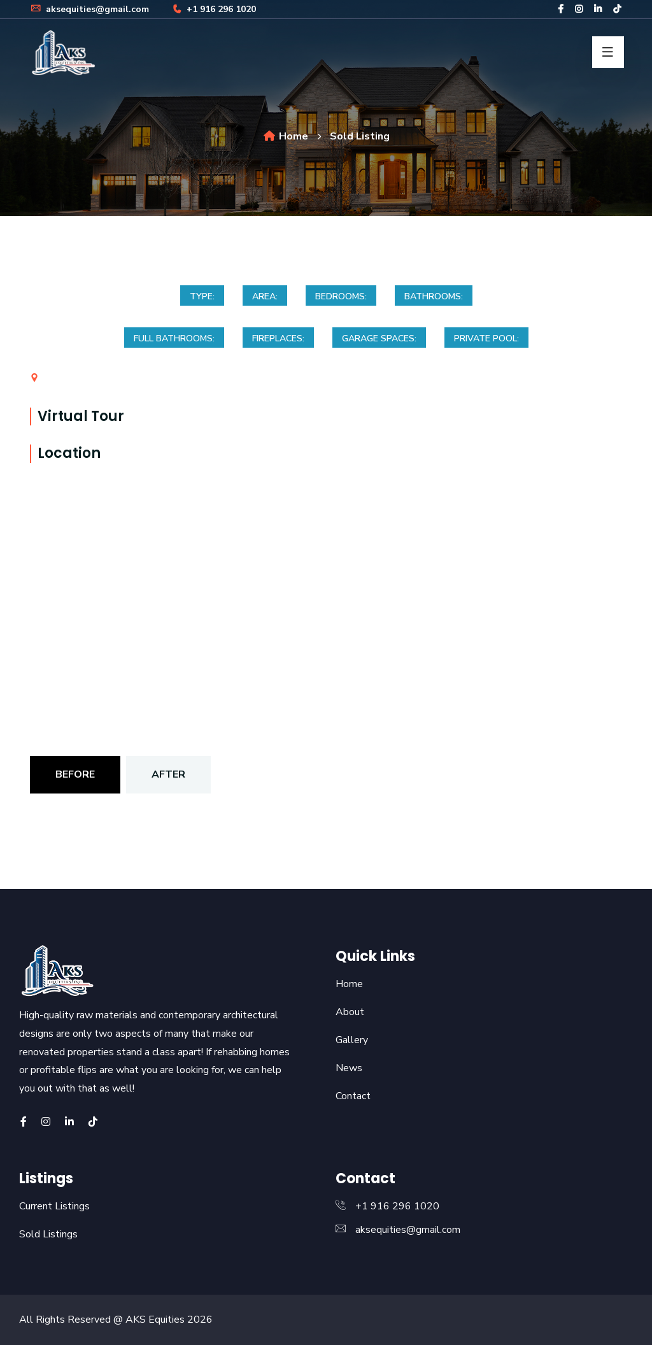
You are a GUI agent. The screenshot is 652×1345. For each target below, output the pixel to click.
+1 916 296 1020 (213, 9)
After (168, 774)
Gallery (352, 1040)
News (349, 1068)
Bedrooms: (341, 296)
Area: (265, 296)
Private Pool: (486, 338)
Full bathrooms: (174, 338)
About (350, 1012)
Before (75, 774)
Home (285, 136)
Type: (202, 296)
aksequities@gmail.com (89, 9)
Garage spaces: (379, 338)
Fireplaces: (278, 338)
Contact (353, 1096)
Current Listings (54, 1206)
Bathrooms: (433, 296)
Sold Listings (48, 1234)
